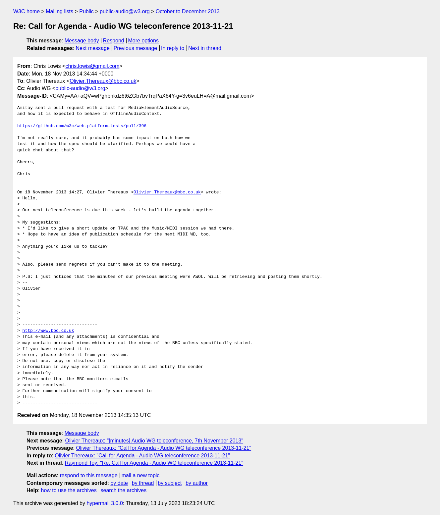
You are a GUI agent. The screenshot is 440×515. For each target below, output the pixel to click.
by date (119, 483)
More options (143, 40)
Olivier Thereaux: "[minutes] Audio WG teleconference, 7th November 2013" (154, 440)
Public (86, 11)
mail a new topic (141, 475)
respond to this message (88, 475)
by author (197, 483)
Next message (93, 48)
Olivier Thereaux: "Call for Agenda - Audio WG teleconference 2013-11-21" (163, 448)
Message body (82, 40)
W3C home (26, 11)
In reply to (172, 48)
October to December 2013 (188, 11)
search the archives (124, 490)
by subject (170, 483)
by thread (143, 483)
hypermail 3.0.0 (104, 503)
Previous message (135, 48)
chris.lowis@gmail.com (92, 66)
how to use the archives (69, 490)
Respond (113, 40)
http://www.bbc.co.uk (48, 331)
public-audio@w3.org (125, 11)
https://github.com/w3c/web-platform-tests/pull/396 (81, 126)
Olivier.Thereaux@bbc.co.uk (103, 81)
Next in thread (204, 48)
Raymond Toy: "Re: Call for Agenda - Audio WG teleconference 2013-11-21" (154, 463)
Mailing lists (59, 11)
